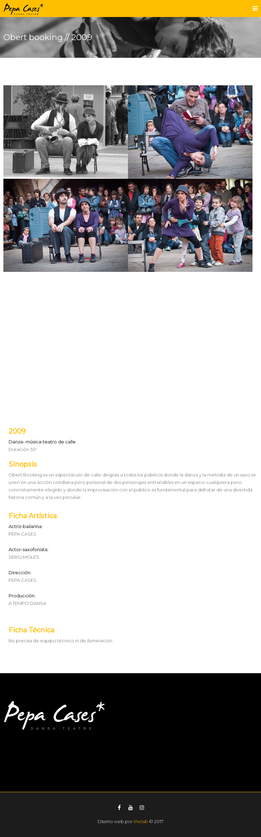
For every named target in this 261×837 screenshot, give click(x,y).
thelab (141, 821)
